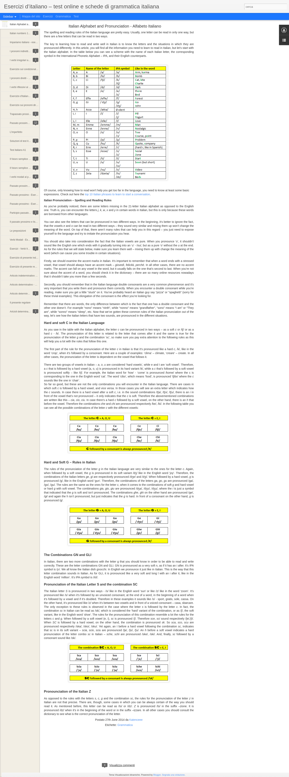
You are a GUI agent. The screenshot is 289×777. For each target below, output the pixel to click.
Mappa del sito (31, 16)
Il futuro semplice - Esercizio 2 (26, 159)
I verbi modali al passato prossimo (28, 177)
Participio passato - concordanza (27, 212)
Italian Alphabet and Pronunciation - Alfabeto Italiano (115, 26)
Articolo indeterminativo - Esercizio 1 (29, 275)
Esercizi (48, 16)
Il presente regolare (20, 302)
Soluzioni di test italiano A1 (24, 141)
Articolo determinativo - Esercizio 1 (28, 293)
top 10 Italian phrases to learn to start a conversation (117, 194)
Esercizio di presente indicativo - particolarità (33, 257)
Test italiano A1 (18, 150)
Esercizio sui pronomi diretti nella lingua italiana (35, 105)
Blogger (157, 775)
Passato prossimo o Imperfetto (26, 123)
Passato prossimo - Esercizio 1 (26, 203)
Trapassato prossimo (21, 114)
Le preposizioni (18, 230)
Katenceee (136, 719)
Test (76, 16)
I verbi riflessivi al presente (24, 87)
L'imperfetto (16, 132)
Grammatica (63, 16)
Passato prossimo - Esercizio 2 (26, 195)
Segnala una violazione (173, 775)
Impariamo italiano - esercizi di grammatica (32, 42)
